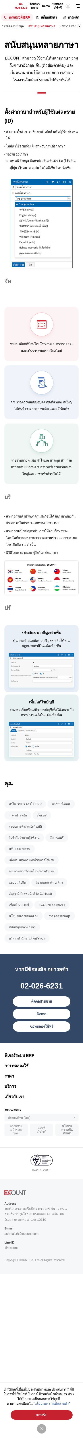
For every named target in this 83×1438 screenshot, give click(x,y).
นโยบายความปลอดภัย (23, 933)
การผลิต (73, 17)
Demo (46, 6)
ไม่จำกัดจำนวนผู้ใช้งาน (24, 854)
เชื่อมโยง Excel (19, 921)
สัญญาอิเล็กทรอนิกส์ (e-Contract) (30, 910)
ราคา (9, 1093)
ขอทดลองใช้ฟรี (57, 5)
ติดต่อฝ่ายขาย (34, 5)
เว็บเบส (41, 832)
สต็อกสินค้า (49, 17)
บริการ (10, 1103)
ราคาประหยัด (18, 832)
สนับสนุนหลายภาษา (41, 26)
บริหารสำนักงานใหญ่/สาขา (27, 955)
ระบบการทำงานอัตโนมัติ (25, 843)
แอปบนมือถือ (17, 899)
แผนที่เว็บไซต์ (41, 1146)
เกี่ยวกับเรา (14, 1113)
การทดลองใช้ (16, 1082)
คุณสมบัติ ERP (19, 17)
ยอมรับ (41, 1415)
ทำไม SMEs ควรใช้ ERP (25, 821)
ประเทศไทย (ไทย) (19, 1134)
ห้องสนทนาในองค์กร (49, 899)
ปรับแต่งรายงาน (19, 865)
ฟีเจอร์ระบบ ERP (19, 1072)
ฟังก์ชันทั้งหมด (61, 821)
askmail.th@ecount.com (21, 1251)
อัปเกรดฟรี (57, 854)
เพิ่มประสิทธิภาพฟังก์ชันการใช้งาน (31, 877)
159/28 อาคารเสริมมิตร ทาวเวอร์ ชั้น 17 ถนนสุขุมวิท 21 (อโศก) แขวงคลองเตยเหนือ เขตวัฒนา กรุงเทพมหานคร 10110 (35, 1231)
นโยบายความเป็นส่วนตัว (67, 1147)
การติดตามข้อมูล (13, 26)
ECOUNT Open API (52, 921)
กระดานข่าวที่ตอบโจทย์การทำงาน (31, 888)
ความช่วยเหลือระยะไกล (16, 1147)
